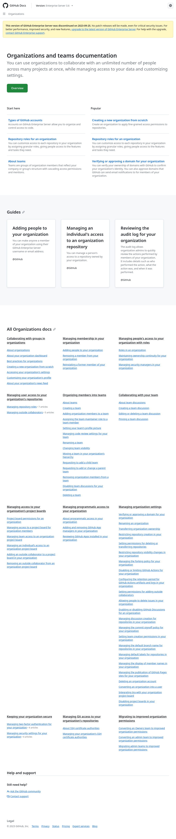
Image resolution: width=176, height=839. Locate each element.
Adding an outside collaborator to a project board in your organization (31, 556)
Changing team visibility (76, 448)
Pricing (66, 826)
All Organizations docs (31, 329)
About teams (70, 402)
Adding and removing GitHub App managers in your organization (82, 529)
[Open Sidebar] (4, 14)
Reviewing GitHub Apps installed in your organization (85, 538)
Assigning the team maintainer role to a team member (85, 420)
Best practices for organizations (24, 361)
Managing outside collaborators (30, 412)
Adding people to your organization (83, 350)
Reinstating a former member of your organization (84, 366)
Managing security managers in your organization (139, 366)
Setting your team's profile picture (82, 428)
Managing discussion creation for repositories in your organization (137, 620)
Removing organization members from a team (85, 478)
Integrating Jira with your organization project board (140, 694)
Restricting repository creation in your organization (140, 536)
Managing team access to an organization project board (30, 538)
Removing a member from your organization (80, 357)
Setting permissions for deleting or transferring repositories (138, 545)
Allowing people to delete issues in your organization (141, 602)
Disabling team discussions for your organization (83, 487)
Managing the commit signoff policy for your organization (141, 629)
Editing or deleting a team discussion (140, 413)
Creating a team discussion (134, 408)
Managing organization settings (140, 507)
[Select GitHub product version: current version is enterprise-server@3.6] (54, 5)
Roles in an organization (132, 350)
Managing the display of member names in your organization (143, 665)
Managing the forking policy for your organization (139, 563)
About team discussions (132, 402)
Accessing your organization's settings (28, 372)
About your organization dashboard (27, 355)
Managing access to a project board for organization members (29, 529)
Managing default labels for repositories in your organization (143, 656)
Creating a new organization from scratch (30, 366)
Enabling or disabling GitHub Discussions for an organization (142, 611)
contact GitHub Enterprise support (25, 32)
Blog (94, 826)
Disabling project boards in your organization (137, 703)
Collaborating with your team (138, 395)
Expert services (81, 826)
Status (55, 826)
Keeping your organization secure (29, 716)
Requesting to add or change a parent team (84, 469)
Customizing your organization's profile (29, 377)
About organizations (18, 350)
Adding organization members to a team (86, 413)
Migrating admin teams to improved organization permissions (139, 747)
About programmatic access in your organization (83, 520)
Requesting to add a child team (80, 462)
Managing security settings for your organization (27, 735)
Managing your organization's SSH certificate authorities (82, 735)
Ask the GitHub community (24, 791)
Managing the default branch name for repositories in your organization (141, 647)
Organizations (16, 14)
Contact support (18, 796)
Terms (35, 826)
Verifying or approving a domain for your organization (142, 516)
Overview (17, 88)
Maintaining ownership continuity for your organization (142, 357)
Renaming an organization (134, 523)
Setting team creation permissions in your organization (142, 638)
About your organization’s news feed (27, 383)
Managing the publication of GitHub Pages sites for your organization (143, 674)
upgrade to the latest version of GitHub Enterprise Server (103, 29)
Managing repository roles (27, 407)
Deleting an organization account (137, 681)
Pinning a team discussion (133, 419)
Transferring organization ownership (139, 528)
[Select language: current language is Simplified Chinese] (170, 5)
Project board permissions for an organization (25, 520)
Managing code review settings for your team (85, 435)
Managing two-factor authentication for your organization (29, 725)
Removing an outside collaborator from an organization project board (31, 565)
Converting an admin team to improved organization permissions (141, 739)
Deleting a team (72, 495)
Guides (16, 212)
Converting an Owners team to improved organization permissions (142, 730)
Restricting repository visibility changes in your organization (142, 554)
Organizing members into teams (84, 395)
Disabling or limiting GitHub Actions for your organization (141, 572)
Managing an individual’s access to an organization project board (28, 547)
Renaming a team (73, 442)
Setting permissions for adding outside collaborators (141, 593)
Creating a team (72, 408)
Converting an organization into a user (140, 686)
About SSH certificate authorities (81, 728)
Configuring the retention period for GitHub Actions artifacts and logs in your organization (141, 583)
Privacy (45, 826)
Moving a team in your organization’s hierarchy (83, 455)
